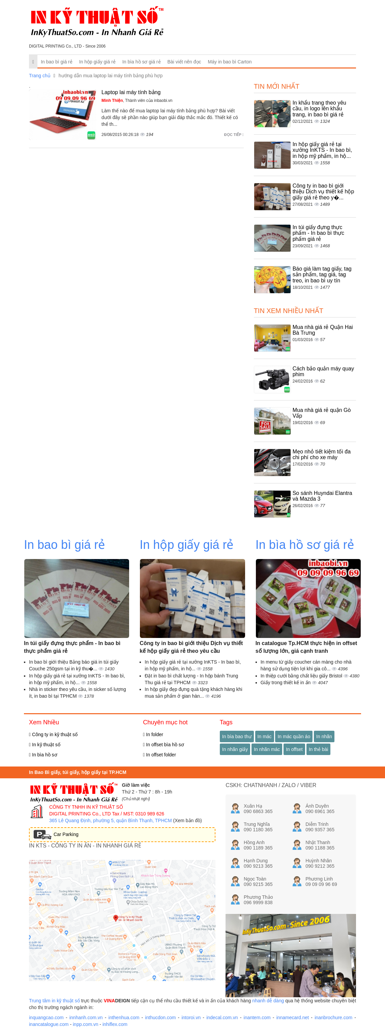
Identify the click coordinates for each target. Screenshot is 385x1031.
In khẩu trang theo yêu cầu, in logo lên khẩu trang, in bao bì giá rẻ (319, 108)
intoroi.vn (191, 1017)
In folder (153, 734)
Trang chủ (40, 75)
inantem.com (257, 1017)
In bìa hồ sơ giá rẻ (141, 61)
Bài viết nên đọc (184, 61)
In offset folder (159, 754)
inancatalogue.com (49, 1024)
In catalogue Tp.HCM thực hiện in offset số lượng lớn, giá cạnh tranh (306, 647)
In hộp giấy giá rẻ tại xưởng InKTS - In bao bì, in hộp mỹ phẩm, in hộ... (322, 150)
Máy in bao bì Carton (230, 61)
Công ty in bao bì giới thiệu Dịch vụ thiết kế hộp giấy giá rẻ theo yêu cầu (191, 647)
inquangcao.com (46, 1017)
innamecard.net (292, 1017)
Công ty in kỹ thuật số (53, 734)
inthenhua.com (124, 1017)
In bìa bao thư (236, 736)
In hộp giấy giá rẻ (97, 61)
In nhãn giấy (235, 749)
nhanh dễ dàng (268, 1000)
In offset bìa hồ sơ (163, 744)
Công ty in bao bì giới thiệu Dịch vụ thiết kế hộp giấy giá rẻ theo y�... (323, 191)
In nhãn (324, 736)
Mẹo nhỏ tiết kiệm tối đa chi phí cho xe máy (322, 455)
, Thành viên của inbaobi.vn (137, 100)
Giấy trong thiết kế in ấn (286, 682)
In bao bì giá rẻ (56, 61)
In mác (265, 736)
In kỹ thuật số (44, 744)
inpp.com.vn (85, 1024)
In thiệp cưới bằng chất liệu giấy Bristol (302, 675)
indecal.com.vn (222, 1017)
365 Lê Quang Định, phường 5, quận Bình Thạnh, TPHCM (110, 820)
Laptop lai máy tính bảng (130, 92)
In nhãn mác (267, 749)
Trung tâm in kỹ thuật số (54, 1000)
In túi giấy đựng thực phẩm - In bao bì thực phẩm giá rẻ (318, 233)
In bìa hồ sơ (43, 754)
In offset (294, 749)
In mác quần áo (293, 736)
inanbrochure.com (333, 1017)
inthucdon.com (160, 1017)
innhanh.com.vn (86, 1017)
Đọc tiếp (234, 135)
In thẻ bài (318, 749)
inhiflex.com (114, 1024)
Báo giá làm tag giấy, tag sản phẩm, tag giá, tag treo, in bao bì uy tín (322, 274)
